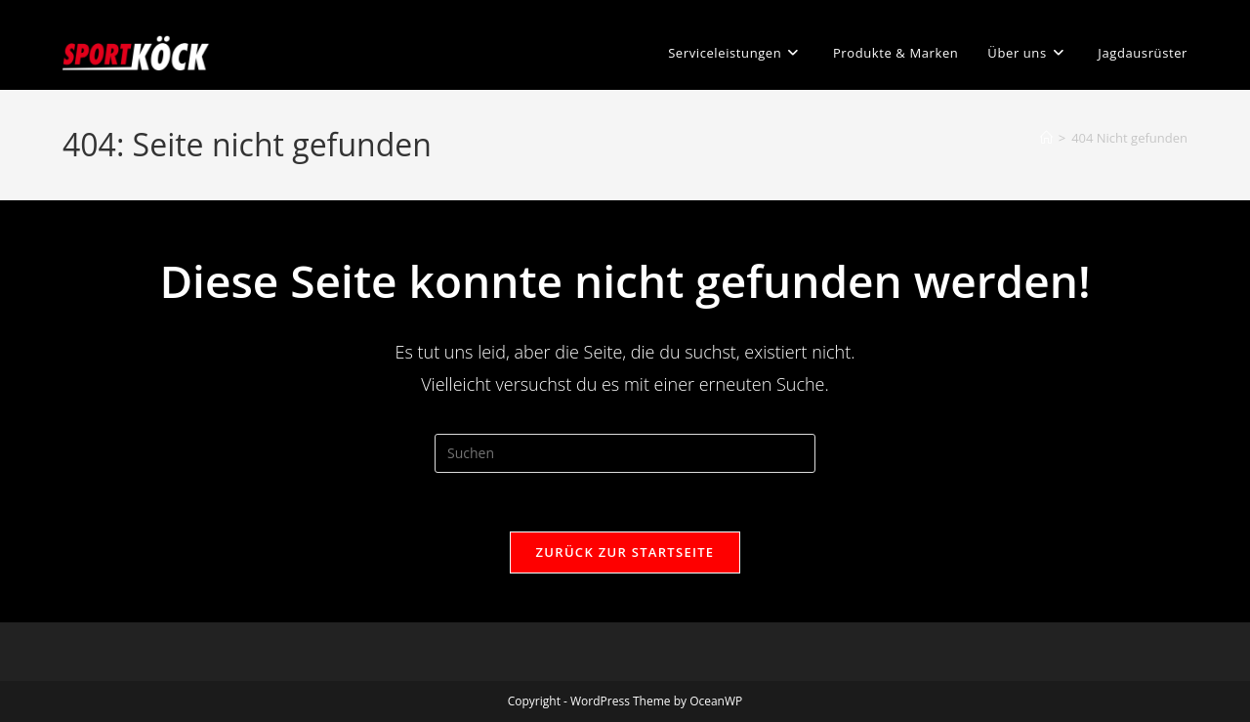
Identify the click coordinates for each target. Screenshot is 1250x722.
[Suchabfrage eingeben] (625, 453)
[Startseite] (1046, 138)
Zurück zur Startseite (625, 552)
